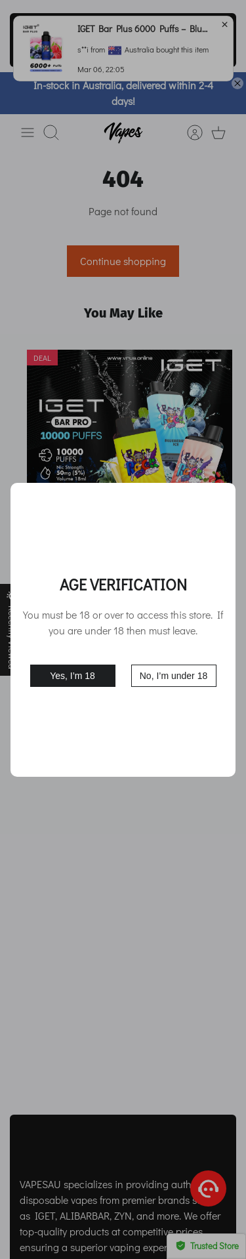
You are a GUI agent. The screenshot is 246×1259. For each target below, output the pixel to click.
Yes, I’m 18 (72, 676)
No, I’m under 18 (174, 676)
